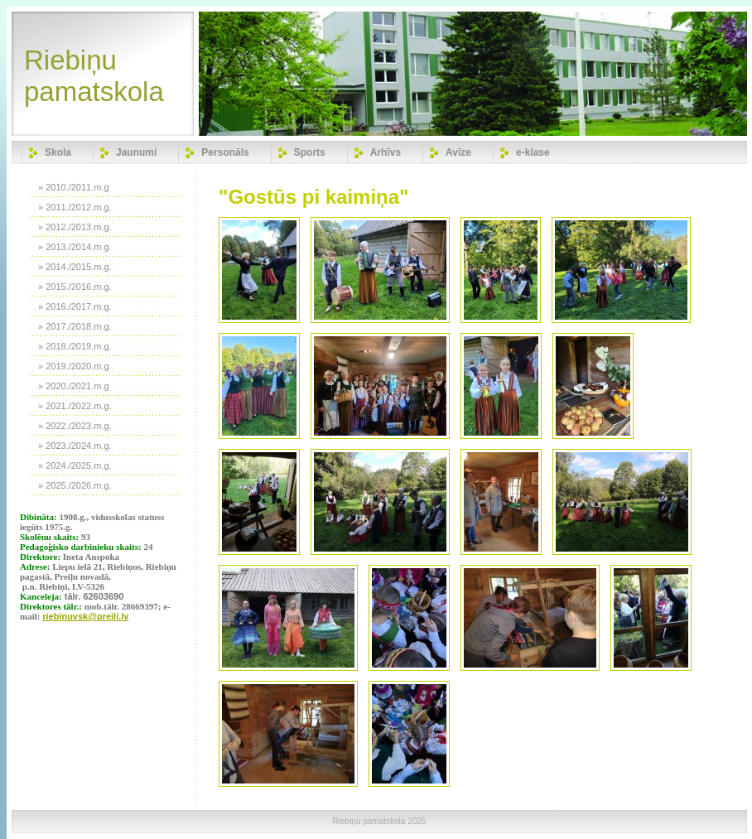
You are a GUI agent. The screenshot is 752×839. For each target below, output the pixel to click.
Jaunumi (136, 152)
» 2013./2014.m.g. (75, 247)
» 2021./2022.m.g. (75, 406)
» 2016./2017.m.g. (75, 306)
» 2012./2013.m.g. (75, 227)
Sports (309, 152)
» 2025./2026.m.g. (75, 485)
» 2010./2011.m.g (73, 187)
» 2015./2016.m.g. (75, 287)
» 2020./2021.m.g (73, 386)
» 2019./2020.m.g (73, 366)
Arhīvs (385, 152)
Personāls (224, 152)
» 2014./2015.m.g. (75, 267)
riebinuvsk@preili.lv (85, 616)
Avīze (458, 152)
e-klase (533, 152)
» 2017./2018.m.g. (75, 326)
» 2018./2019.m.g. (75, 346)
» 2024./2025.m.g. (75, 465)
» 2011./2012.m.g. (75, 207)
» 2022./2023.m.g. (75, 426)
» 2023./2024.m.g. (75, 446)
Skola (58, 152)
